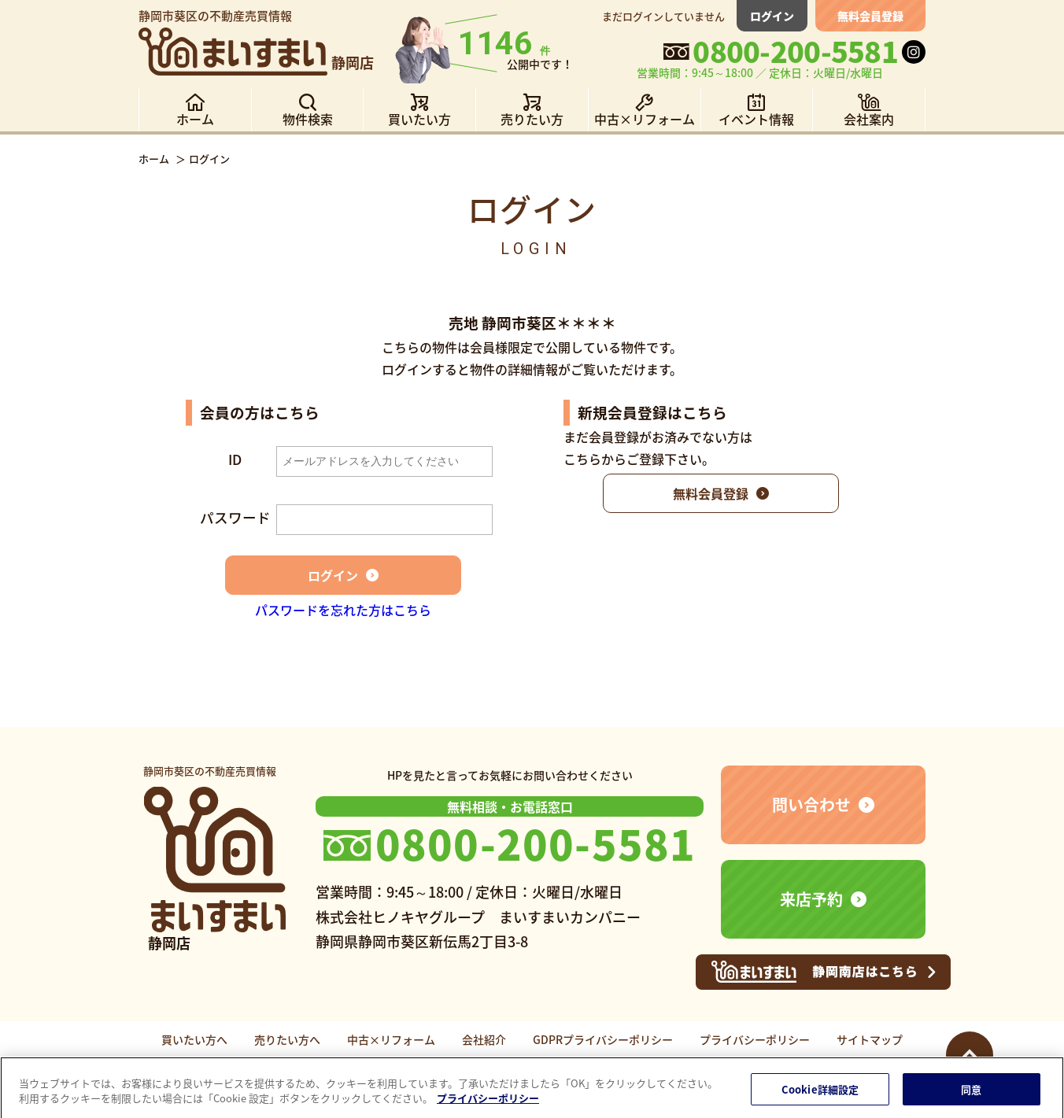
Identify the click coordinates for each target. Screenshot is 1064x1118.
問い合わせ (811, 804)
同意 (971, 1095)
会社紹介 (484, 1039)
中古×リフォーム (391, 1039)
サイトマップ (870, 1039)
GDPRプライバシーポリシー (603, 1039)
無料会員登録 (870, 16)
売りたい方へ (287, 1039)
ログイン (772, 16)
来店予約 (811, 898)
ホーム (154, 158)
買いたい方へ (194, 1039)
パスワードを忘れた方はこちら (343, 609)
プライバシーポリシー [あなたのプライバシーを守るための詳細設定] (488, 1104)
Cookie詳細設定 (820, 1095)
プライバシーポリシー (755, 1039)
